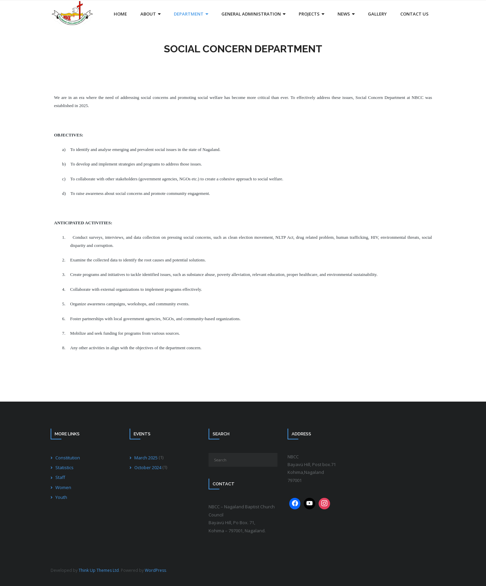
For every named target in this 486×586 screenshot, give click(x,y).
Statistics (64, 467)
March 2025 (146, 458)
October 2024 (147, 467)
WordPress (155, 570)
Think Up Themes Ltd (99, 570)
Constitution (67, 458)
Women (63, 487)
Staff (60, 477)
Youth (61, 497)
